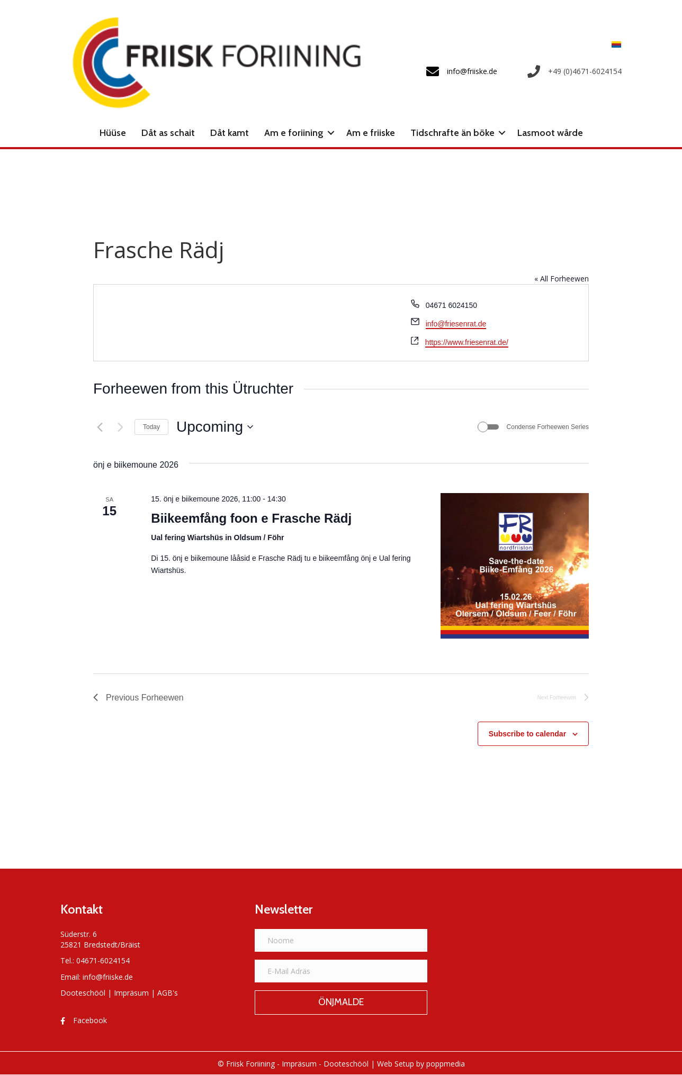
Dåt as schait (168, 133)
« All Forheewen (561, 279)
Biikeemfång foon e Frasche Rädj (251, 518)
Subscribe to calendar (527, 734)
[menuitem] (613, 44)
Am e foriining (294, 133)
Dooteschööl (82, 993)
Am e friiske (370, 133)
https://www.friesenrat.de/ (466, 342)
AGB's (167, 993)
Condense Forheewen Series (548, 427)
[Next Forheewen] (120, 427)
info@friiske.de (108, 977)
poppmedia (445, 1064)
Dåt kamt (229, 133)
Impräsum (131, 993)
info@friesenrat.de (456, 324)
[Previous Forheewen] (99, 427)
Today (151, 427)
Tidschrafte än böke (452, 133)
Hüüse (113, 133)
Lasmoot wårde (550, 133)
